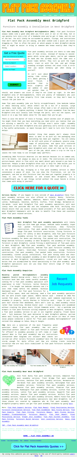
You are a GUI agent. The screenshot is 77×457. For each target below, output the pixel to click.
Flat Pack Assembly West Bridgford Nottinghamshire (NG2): (29, 32)
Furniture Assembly (35, 440)
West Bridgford (57, 195)
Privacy (74, 440)
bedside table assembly (58, 224)
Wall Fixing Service (60, 410)
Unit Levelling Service (52, 419)
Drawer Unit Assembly (32, 417)
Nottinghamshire (37, 259)
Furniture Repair (44, 412)
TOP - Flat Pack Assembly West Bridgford (20, 425)
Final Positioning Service (62, 407)
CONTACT (62, 15)
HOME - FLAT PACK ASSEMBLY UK (38, 436)
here (71, 404)
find (24, 376)
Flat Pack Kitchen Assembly (56, 417)
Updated (26, 440)
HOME (44, 15)
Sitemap (3, 440)
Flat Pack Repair (41, 407)
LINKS (50, 15)
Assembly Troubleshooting (14, 414)
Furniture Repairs (37, 414)
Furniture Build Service (27, 419)
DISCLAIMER (70, 15)
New (21, 440)
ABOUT (56, 15)
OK (41, 456)
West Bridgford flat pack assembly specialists (40, 222)
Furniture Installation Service (16, 410)
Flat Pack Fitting (25, 412)
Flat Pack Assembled (41, 410)
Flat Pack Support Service (19, 407)
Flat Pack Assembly (12, 440)
